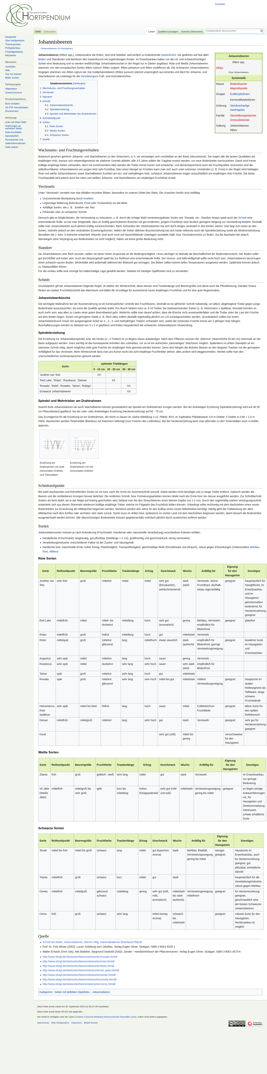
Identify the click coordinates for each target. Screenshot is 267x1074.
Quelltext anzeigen (168, 31)
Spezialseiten (12, 136)
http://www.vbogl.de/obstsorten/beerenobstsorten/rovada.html (78, 956)
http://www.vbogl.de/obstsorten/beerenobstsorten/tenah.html (77, 974)
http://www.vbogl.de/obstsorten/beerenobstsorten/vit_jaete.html (79, 970)
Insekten (89, 198)
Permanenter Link (14, 139)
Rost (45, 551)
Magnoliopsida (238, 88)
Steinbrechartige (239, 105)
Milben (53, 551)
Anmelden (220, 4)
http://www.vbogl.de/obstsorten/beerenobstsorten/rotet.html (77, 961)
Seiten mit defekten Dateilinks (71, 992)
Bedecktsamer (238, 83)
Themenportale (13, 44)
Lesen (151, 31)
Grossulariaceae (239, 119)
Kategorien (45, 992)
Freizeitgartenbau (14, 52)
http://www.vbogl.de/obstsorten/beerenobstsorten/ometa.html (78, 979)
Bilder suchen (12, 77)
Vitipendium (11, 88)
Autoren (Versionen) (192, 31)
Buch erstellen (12, 103)
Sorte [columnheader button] (45, 570)
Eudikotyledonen (240, 94)
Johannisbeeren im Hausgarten (56, 48)
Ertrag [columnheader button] (149, 570)
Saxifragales (237, 109)
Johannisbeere (101, 992)
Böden (42, 59)
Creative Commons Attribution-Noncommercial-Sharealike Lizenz (106, 1017)
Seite (38, 31)
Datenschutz (43, 1023)
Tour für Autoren (13, 74)
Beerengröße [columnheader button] (88, 570)
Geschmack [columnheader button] (168, 570)
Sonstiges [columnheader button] (254, 570)
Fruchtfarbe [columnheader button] (109, 570)
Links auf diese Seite (15, 122)
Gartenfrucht (168, 54)
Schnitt (242, 217)
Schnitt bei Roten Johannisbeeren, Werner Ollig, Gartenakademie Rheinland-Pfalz (90, 942)
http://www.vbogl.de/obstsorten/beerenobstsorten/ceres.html (77, 984)
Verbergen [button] (78, 83)
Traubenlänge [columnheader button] (130, 570)
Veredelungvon (89, 76)
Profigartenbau (12, 48)
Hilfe (7, 70)
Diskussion (50, 31)
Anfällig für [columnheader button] (209, 570)
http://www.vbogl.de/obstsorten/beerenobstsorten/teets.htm (77, 965)
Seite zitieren (11, 147)
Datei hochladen (13, 132)
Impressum (76, 1023)
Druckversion (11, 111)
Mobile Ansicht (91, 1023)
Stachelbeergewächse (243, 115)
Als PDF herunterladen (16, 107)
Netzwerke (10, 55)
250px (219, 67)
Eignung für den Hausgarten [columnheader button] (232, 571)
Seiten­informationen (15, 143)
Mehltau (254, 547)
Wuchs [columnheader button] (187, 570)
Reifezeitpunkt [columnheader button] (66, 570)
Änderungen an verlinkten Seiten (13, 127)
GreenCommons (13, 92)
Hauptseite (10, 37)
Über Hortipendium (14, 40)
